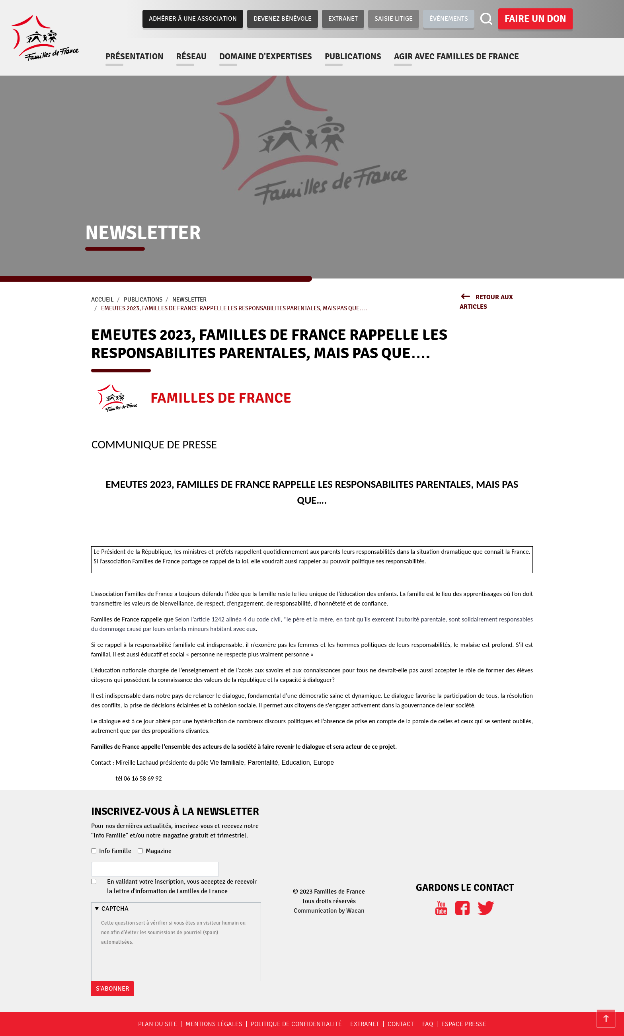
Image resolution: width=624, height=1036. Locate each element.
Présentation (139, 56)
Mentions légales (213, 1024)
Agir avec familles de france (461, 56)
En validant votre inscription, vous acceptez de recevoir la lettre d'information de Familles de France (182, 886)
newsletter (189, 299)
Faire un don (535, 19)
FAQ (427, 1024)
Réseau (196, 56)
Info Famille (115, 851)
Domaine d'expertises (270, 56)
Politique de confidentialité (296, 1024)
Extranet (343, 19)
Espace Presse (463, 1024)
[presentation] (161, 962)
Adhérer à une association (193, 19)
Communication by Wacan (329, 911)
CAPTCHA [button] (115, 909)
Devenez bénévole (283, 19)
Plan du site (157, 1024)
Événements (448, 19)
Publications (358, 56)
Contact (401, 1024)
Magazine (159, 851)
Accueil (102, 299)
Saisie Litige (393, 19)
